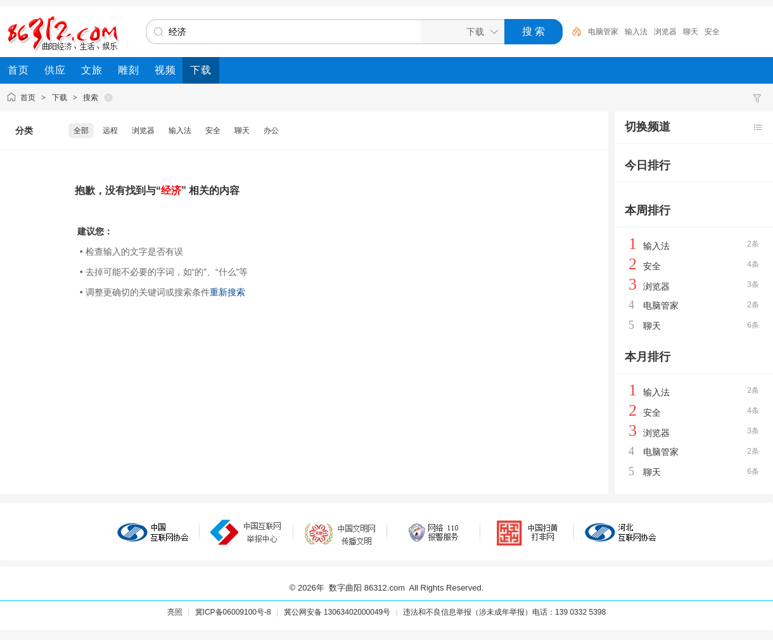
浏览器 (665, 31)
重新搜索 (227, 292)
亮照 (174, 612)
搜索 (90, 97)
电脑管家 (603, 31)
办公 (271, 130)
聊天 (690, 31)
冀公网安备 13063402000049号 (337, 612)
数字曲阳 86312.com (367, 587)
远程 (110, 130)
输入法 (636, 31)
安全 (712, 31)
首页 (27, 97)
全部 (81, 130)
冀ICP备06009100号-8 (233, 612)
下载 (59, 97)
